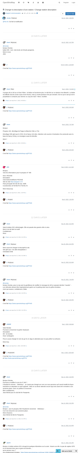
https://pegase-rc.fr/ (17, 182)
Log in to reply (70, 13)
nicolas (9, 18)
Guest (8, 42)
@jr (12, 89)
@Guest (14, 18)
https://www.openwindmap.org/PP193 (20, 111)
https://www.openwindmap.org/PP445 (20, 303)
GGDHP (9, 324)
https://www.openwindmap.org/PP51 (15, 358)
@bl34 (10, 199)
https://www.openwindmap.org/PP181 (20, 153)
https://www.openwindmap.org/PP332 (20, 266)
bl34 (8, 167)
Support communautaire (13, 13)
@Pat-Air (6, 21)
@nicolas (13, 42)
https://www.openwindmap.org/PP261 (20, 356)
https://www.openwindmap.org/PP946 (20, 203)
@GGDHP (11, 352)
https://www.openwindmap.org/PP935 (20, 68)
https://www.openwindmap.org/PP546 (20, 429)
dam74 (8, 443)
